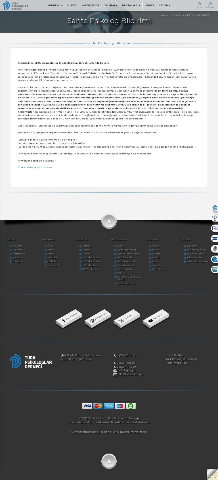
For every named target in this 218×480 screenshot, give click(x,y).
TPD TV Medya (89, 269)
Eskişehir (156, 254)
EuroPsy (17, 257)
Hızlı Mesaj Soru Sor (196, 250)
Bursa (155, 250)
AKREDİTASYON (90, 5)
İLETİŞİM (164, 5)
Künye (50, 246)
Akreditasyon (19, 254)
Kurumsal (17, 250)
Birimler (50, 254)
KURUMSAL (55, 5)
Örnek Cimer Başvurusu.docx (35, 167)
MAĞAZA (149, 5)
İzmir (154, 261)
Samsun (156, 265)
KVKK (120, 246)
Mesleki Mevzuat (125, 265)
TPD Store (17, 261)
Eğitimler (86, 246)
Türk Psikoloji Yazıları (91, 261)
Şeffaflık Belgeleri (125, 257)
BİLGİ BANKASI (131, 5)
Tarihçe (50, 250)
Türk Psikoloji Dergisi (91, 257)
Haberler (86, 254)
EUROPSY (72, 5)
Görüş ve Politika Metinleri (128, 254)
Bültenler (121, 273)
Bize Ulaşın (192, 246)
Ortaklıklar (51, 261)
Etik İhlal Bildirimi (194, 257)
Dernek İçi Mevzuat (126, 250)
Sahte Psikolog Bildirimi (197, 261)
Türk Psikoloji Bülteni (91, 265)
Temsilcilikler (52, 257)
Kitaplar (85, 250)
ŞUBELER (152, 239)
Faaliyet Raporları (125, 269)
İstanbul (155, 257)
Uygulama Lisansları (126, 261)
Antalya (155, 246)
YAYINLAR (110, 5)
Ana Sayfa (17, 246)
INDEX (10, 239)
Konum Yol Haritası (196, 254)
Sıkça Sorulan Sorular (126, 283)
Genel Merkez (158, 269)
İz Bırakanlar (53, 265)
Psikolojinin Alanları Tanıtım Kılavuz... (129, 278)
